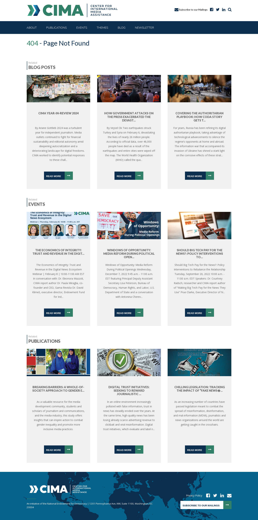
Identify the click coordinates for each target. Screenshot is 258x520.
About (32, 28)
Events (81, 28)
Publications (56, 28)
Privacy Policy (194, 495)
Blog (121, 28)
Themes (102, 28)
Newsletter (144, 28)
